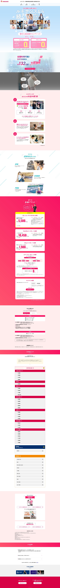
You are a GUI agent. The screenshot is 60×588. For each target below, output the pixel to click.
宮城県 (18, 375)
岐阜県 (18, 403)
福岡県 (18, 431)
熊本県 (18, 436)
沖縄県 (18, 442)
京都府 (18, 412)
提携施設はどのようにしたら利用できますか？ (30, 558)
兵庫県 (18, 416)
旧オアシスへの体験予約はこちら (37, 507)
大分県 (18, 438)
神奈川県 (19, 394)
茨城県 (18, 388)
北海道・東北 (19, 459)
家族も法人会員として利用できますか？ (30, 555)
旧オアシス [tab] (33, 313)
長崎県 (18, 433)
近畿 (17, 479)
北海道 (18, 372)
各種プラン (26, 4)
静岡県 (18, 405)
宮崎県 (18, 440)
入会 (39, 4)
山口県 (18, 427)
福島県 (18, 379)
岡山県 (18, 423)
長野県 (18, 401)
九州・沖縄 (18, 484)
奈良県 (18, 418)
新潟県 (18, 399)
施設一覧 (21, 4)
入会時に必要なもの (33, 4)
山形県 (18, 377)
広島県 (18, 425)
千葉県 (18, 392)
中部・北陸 (18, 476)
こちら (37, 562)
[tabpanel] (30, 326)
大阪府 (18, 414)
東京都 (18, 383)
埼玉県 (18, 390)
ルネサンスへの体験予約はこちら (23, 507)
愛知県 (18, 407)
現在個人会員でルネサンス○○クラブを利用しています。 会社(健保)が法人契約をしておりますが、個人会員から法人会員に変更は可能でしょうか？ (30, 550)
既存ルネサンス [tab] (26, 313)
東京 (17, 462)
